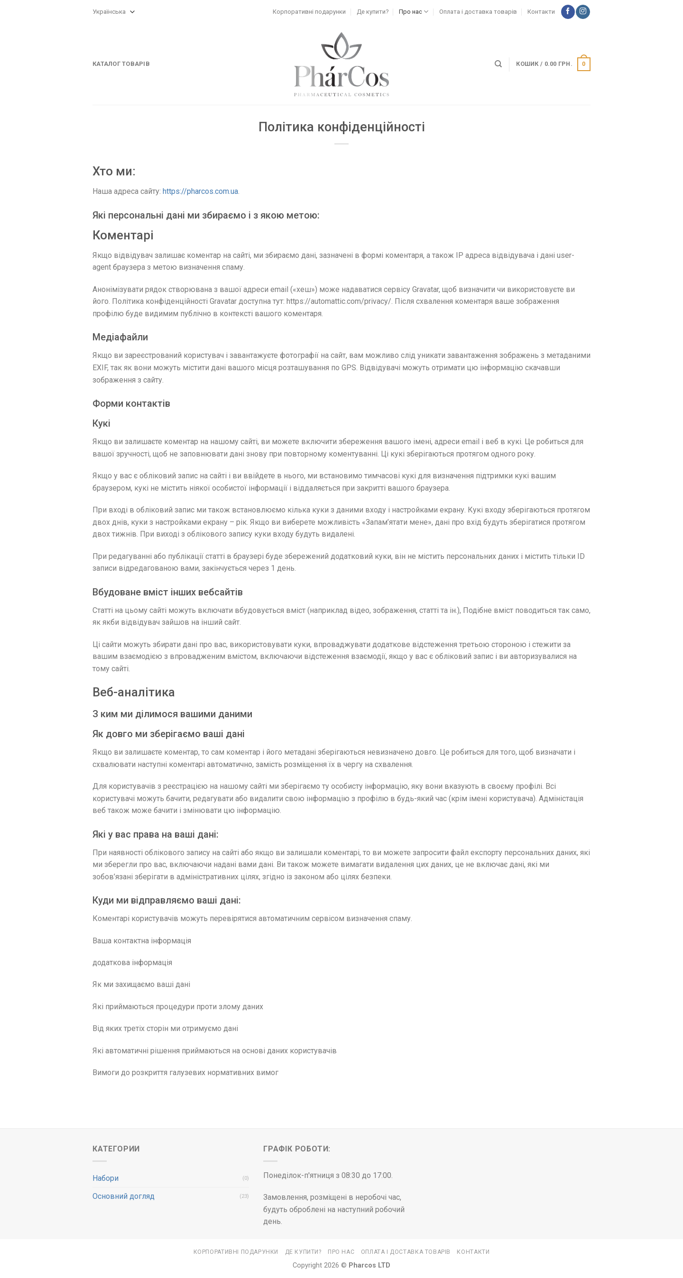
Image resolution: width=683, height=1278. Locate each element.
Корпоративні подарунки (309, 11)
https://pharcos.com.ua (200, 191)
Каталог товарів (121, 63)
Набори (105, 1178)
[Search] (498, 64)
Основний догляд (123, 1196)
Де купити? (372, 11)
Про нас (413, 11)
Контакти (541, 11)
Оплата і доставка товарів (478, 11)
